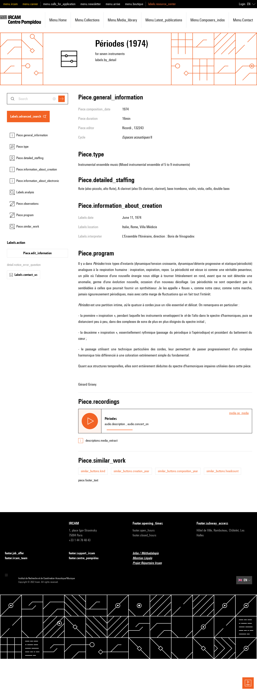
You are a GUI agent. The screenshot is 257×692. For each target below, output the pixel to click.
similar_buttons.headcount (222, 471)
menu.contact (243, 20)
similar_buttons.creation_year (131, 471)
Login (242, 4)
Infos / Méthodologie (148, 553)
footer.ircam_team (18, 558)
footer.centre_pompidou (86, 558)
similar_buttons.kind (93, 471)
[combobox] (37, 98)
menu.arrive (113, 4)
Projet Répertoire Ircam (150, 563)
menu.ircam (10, 4)
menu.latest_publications (163, 20)
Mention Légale (145, 558)
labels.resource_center (162, 4)
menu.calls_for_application (59, 4)
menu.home (58, 20)
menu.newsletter (90, 4)
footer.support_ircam (84, 553)
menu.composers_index (207, 20)
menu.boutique (134, 4)
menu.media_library (122, 20)
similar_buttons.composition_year (178, 471)
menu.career (30, 4)
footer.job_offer (17, 553)
